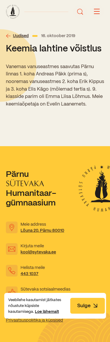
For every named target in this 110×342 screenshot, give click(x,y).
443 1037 (29, 273)
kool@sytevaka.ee (38, 252)
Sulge (87, 305)
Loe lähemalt (47, 311)
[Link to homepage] (13, 12)
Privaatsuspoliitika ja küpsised (34, 320)
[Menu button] (96, 11)
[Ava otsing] (80, 12)
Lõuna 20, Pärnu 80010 (42, 230)
